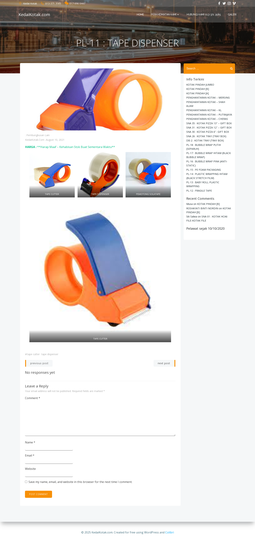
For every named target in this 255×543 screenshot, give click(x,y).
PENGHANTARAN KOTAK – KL (203, 106)
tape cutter (33, 354)
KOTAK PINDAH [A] (197, 93)
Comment (32, 398)
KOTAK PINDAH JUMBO (200, 84)
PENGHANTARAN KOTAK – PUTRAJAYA (209, 110)
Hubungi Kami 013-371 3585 (204, 14)
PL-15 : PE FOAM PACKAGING (203, 165)
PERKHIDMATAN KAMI (165, 14)
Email (30, 456)
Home (140, 14)
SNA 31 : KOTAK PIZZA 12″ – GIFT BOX (208, 123)
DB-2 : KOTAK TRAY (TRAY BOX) (205, 136)
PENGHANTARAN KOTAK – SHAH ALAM (209, 101)
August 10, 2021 (55, 140)
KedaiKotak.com (34, 140)
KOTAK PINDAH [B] (197, 89)
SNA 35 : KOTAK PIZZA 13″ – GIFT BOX (208, 119)
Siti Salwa (191, 212)
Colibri (169, 532)
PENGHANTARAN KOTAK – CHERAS (207, 115)
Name (30, 442)
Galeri (232, 14)
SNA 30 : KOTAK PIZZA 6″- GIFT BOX (207, 128)
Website (30, 469)
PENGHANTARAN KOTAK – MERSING (208, 97)
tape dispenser (49, 354)
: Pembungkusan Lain (37, 135)
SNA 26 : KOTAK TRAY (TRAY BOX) (206, 132)
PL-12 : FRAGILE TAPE (199, 186)
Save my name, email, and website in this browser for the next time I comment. (80, 482)
